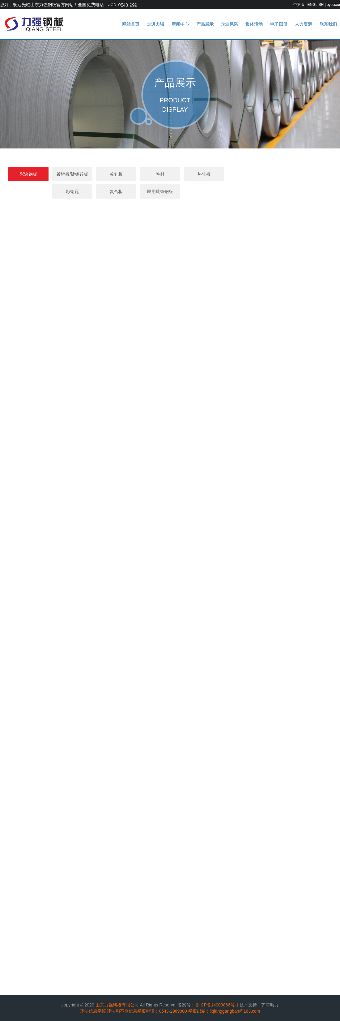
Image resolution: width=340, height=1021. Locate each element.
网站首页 (130, 24)
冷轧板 (126, 174)
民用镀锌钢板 (170, 191)
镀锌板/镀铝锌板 (82, 174)
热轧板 (213, 174)
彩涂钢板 (38, 174)
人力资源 (303, 24)
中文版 (298, 4)
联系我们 (328, 24)
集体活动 (254, 24)
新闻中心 (180, 24)
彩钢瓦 (257, 174)
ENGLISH (315, 4)
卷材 (170, 174)
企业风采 (229, 24)
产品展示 (205, 24)
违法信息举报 (93, 1011)
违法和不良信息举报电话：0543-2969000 (147, 1011)
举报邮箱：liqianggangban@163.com (224, 1011)
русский (333, 4)
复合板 (301, 174)
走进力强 (155, 24)
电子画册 (278, 24)
